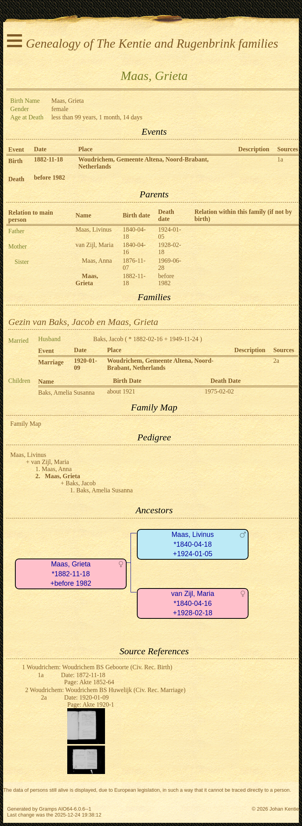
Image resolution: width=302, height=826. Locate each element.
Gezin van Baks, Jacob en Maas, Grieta (83, 322)
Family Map (25, 423)
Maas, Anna (97, 260)
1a (280, 159)
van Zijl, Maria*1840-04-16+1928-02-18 (192, 603)
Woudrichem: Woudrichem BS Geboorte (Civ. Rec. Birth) (99, 667)
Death (16, 179)
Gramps (48, 809)
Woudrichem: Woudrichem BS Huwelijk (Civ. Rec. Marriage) (108, 690)
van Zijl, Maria (94, 244)
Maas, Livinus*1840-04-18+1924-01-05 (192, 544)
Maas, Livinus (94, 229)
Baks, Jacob (108, 339)
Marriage (51, 362)
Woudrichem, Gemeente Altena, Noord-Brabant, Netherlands (160, 364)
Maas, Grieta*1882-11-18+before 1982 (70, 573)
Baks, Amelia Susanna (66, 392)
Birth (15, 161)
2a (276, 360)
